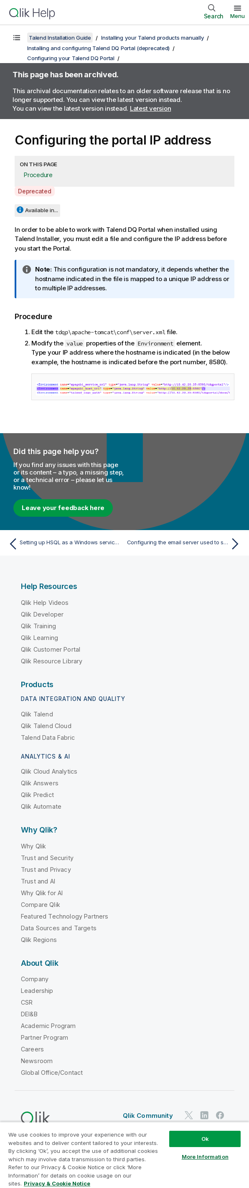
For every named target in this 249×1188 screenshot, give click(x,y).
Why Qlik (33, 846)
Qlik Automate (41, 806)
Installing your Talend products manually (152, 37)
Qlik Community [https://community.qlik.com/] (148, 1115)
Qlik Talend (37, 714)
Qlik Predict (37, 794)
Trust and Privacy (46, 869)
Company (34, 978)
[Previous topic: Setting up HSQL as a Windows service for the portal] (64, 543)
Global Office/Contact (52, 1072)
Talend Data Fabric (48, 737)
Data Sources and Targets (59, 928)
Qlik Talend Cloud (46, 725)
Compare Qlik (40, 904)
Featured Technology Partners (64, 916)
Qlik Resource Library (51, 661)
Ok (205, 1138)
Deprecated (34, 191)
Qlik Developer (42, 614)
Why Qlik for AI (42, 892)
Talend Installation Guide (60, 37)
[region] (124, 1155)
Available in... (41, 210)
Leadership (37, 990)
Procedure (38, 174)
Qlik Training (38, 626)
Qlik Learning (39, 637)
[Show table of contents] (16, 38)
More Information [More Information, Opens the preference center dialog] (205, 1156)
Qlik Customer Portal (50, 649)
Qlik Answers (39, 783)
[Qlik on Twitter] (189, 1115)
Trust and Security (47, 857)
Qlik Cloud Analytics (49, 771)
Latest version (150, 108)
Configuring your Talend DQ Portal (70, 58)
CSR (27, 1002)
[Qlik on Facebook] (220, 1115)
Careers (32, 1049)
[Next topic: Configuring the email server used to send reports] (185, 543)
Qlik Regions (39, 939)
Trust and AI (38, 881)
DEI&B (29, 1014)
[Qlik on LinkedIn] (204, 1115)
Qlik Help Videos (45, 602)
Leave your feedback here (63, 508)
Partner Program (44, 1037)
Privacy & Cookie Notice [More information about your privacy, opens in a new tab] (57, 1183)
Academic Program (48, 1025)
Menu (237, 16)
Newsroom (37, 1060)
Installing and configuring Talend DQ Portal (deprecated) (98, 48)
